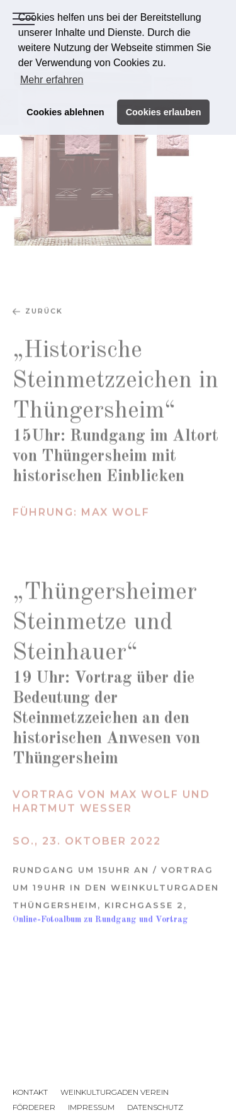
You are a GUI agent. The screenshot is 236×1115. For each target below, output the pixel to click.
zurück (44, 324)
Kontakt (30, 1092)
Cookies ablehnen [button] (65, 112)
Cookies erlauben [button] (163, 112)
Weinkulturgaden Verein (114, 1092)
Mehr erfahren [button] (52, 79)
